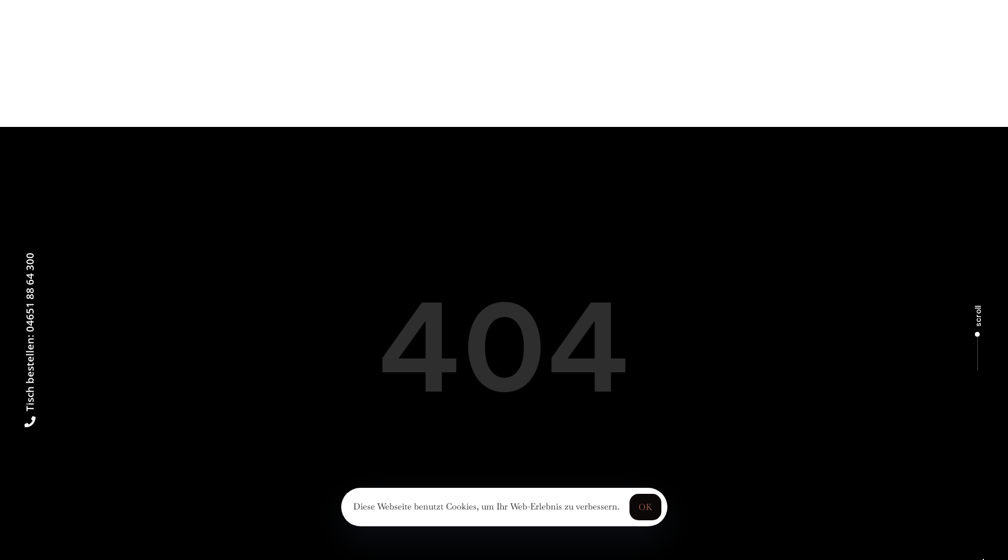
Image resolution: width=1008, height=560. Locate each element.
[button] (122, 15)
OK (645, 507)
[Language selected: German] (983, 559)
